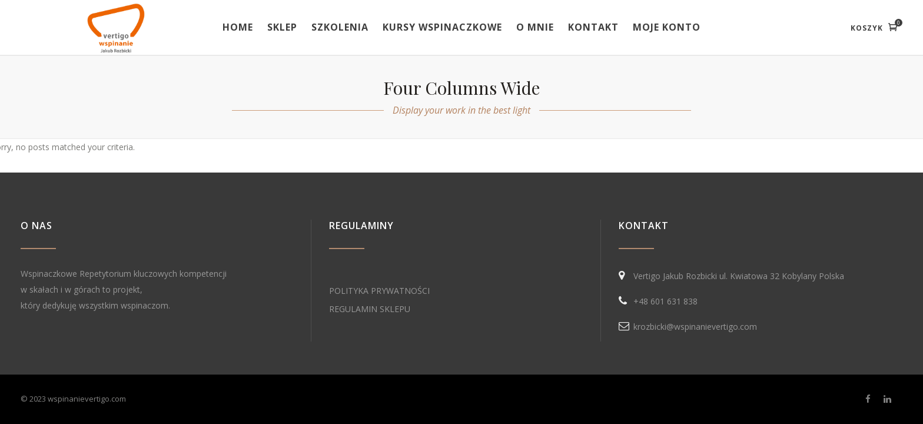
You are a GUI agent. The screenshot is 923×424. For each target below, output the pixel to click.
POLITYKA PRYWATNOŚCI (379, 290)
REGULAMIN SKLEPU (369, 308)
